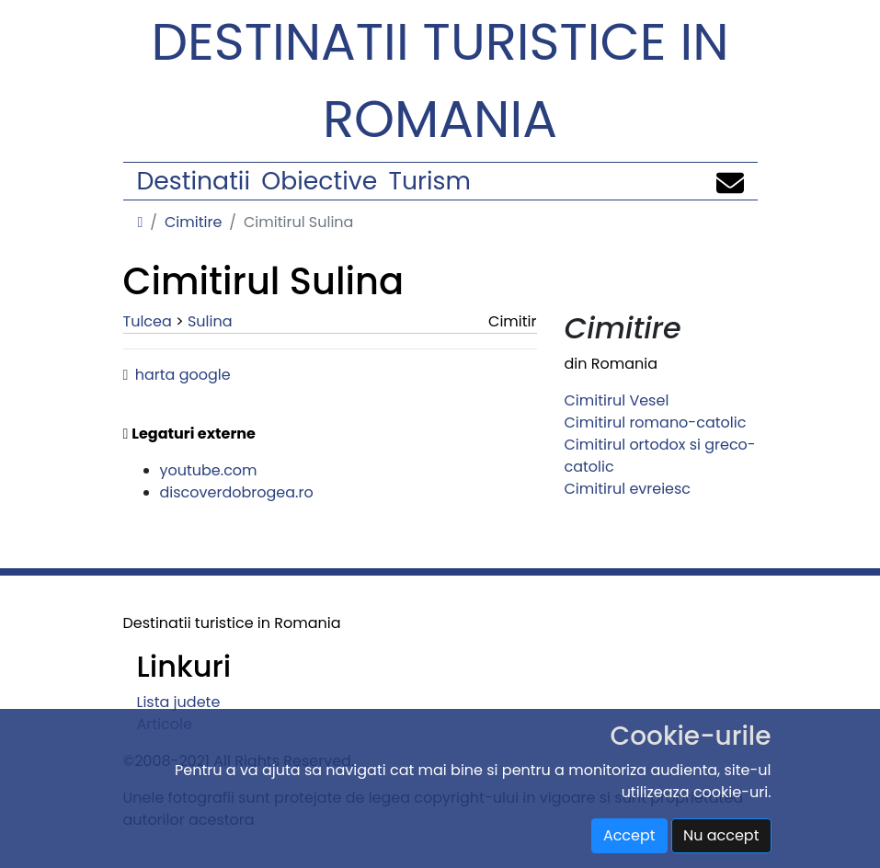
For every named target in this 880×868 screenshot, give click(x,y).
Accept (629, 835)
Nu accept (721, 835)
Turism (430, 181)
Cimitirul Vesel (617, 400)
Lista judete (179, 702)
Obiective (319, 181)
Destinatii (193, 181)
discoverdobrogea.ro (237, 492)
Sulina (210, 321)
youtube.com (208, 470)
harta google (183, 374)
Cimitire (193, 222)
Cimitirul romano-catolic (656, 422)
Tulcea (147, 321)
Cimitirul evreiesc (628, 488)
